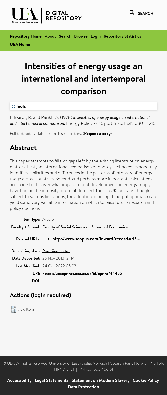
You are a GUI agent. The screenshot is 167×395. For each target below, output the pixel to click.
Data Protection (83, 387)
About (50, 36)
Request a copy (97, 133)
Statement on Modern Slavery (101, 380)
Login (96, 36)
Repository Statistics (122, 36)
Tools (19, 106)
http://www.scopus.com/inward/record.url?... (96, 239)
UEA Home (20, 44)
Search (65, 36)
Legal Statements (51, 380)
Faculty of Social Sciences (64, 227)
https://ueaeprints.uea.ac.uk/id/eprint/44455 (82, 273)
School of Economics (110, 227)
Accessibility (19, 380)
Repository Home (26, 36)
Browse (81, 36)
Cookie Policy (146, 380)
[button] (13, 309)
